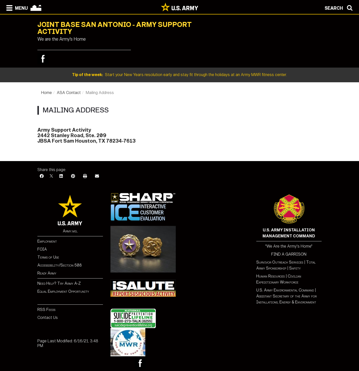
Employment (47, 241)
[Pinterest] (73, 176)
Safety (295, 268)
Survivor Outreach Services (279, 262)
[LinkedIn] (61, 176)
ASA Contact (69, 92)
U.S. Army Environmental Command (285, 290)
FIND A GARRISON (288, 254)
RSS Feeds (46, 309)
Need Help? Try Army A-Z (59, 283)
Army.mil (70, 231)
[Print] (85, 176)
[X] (51, 176)
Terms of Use (48, 257)
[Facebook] (41, 176)
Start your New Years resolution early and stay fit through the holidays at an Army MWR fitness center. (179, 74)
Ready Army (46, 273)
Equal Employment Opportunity (63, 291)
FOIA (42, 249)
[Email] (97, 176)
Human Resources (270, 276)
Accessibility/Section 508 (59, 265)
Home (46, 92)
